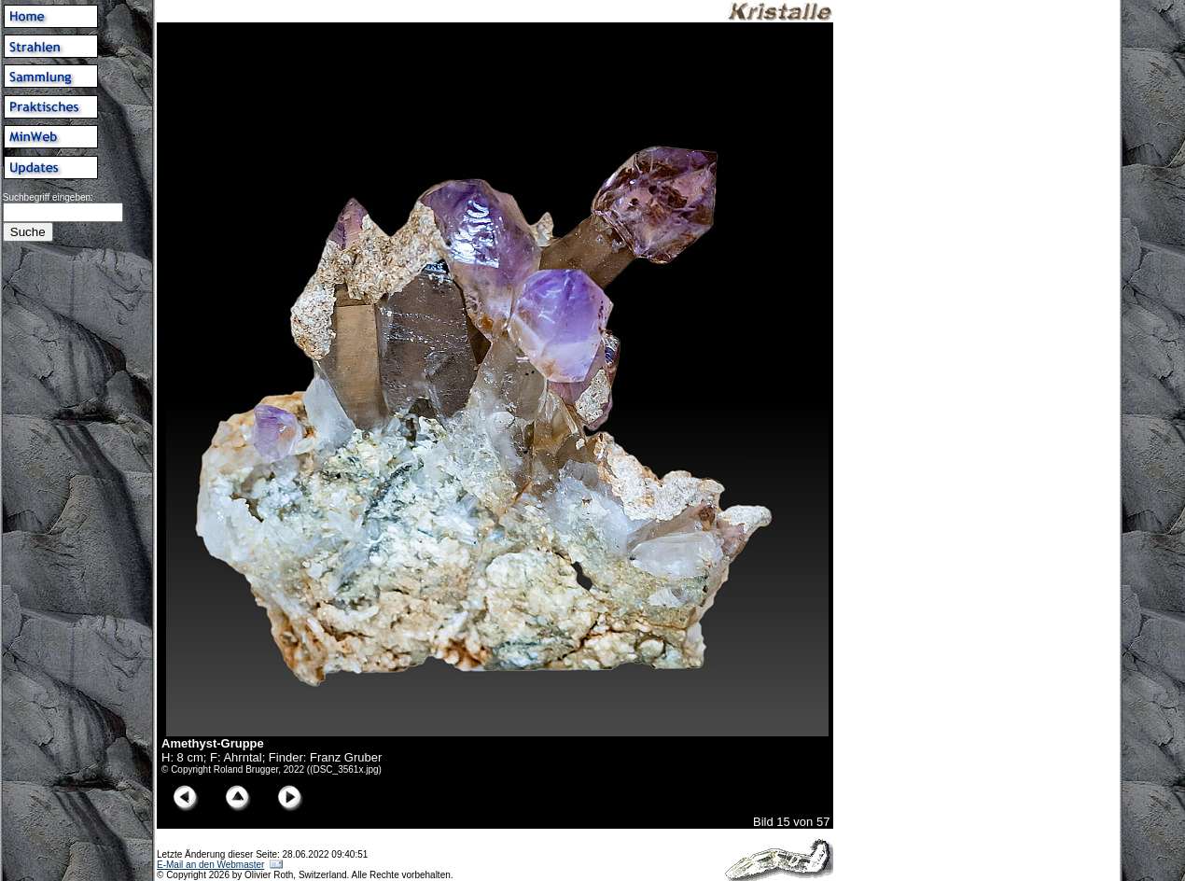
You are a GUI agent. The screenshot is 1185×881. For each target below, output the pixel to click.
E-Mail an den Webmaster (210, 865)
